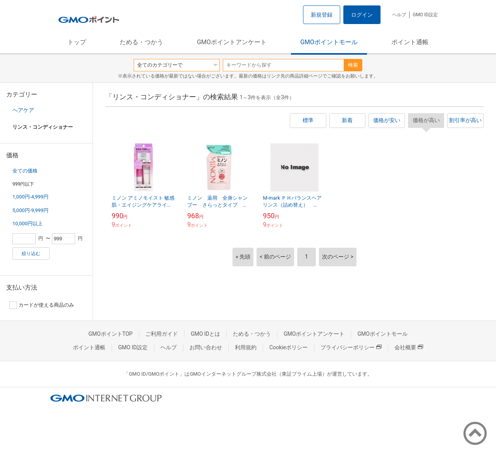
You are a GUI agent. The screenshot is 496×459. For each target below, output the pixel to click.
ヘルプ (399, 14)
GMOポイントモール (329, 42)
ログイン (362, 15)
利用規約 (246, 347)
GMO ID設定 (425, 14)
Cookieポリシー (288, 347)
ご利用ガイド (161, 334)
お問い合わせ (205, 347)
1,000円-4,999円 (30, 197)
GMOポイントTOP (110, 334)
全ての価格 (25, 171)
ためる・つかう (141, 42)
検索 (353, 65)
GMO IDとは (205, 334)
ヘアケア (23, 110)
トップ (76, 42)
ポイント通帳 (410, 42)
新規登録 (321, 15)
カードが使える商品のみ (41, 305)
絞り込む (31, 253)
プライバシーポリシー (351, 347)
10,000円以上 (27, 223)
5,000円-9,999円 (30, 210)
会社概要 (408, 347)
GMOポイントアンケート (232, 42)
